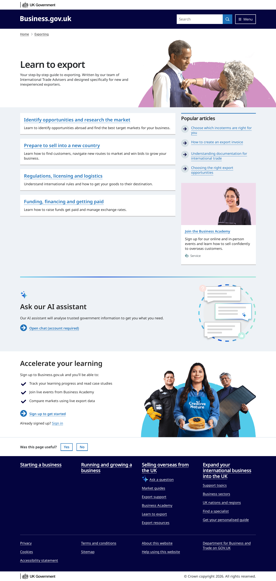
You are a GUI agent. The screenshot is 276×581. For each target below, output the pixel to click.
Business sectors (216, 494)
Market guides (153, 488)
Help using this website (161, 551)
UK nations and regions (222, 502)
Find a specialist (216, 511)
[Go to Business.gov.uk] (46, 18)
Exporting (41, 34)
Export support (154, 496)
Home (24, 34)
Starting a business (41, 465)
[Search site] (200, 19)
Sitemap (87, 551)
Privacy (26, 543)
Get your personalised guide (226, 519)
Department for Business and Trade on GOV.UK (227, 545)
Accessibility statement (39, 560)
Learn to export (154, 514)
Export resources (155, 522)
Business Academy (157, 505)
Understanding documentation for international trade (219, 156)
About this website (157, 543)
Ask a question (162, 479)
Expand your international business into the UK (227, 470)
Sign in (57, 423)
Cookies (26, 551)
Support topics (215, 485)
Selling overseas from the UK (165, 467)
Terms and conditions (98, 543)
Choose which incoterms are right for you (221, 130)
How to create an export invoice (217, 142)
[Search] (227, 19)
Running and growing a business (106, 467)
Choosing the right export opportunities (212, 170)
